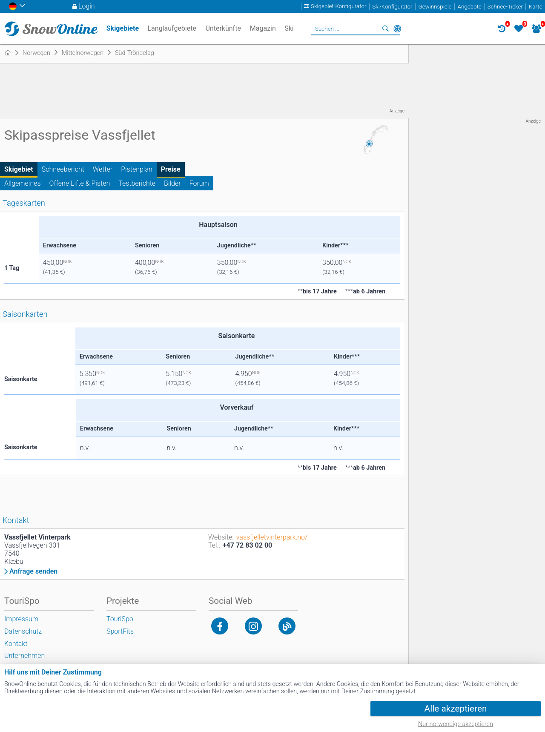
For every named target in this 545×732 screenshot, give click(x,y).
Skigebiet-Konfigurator (339, 6)
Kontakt (15, 644)
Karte (535, 6)
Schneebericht (63, 169)
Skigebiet (18, 169)
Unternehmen (24, 656)
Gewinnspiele (434, 6)
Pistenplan (136, 169)
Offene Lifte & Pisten (79, 183)
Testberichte (136, 183)
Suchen (385, 28)
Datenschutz (23, 631)
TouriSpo (119, 619)
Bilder (172, 183)
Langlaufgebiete (171, 28)
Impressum (21, 619)
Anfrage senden (33, 571)
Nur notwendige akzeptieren (455, 724)
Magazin (263, 28)
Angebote (470, 6)
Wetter (102, 169)
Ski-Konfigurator (392, 6)
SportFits (120, 631)
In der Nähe (397, 28)
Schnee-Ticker (505, 6)
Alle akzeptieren (456, 708)
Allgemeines (22, 183)
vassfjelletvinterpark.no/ (272, 537)
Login (86, 6)
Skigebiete (122, 28)
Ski (289, 28)
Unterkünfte (223, 28)
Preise (171, 169)
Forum (199, 183)
